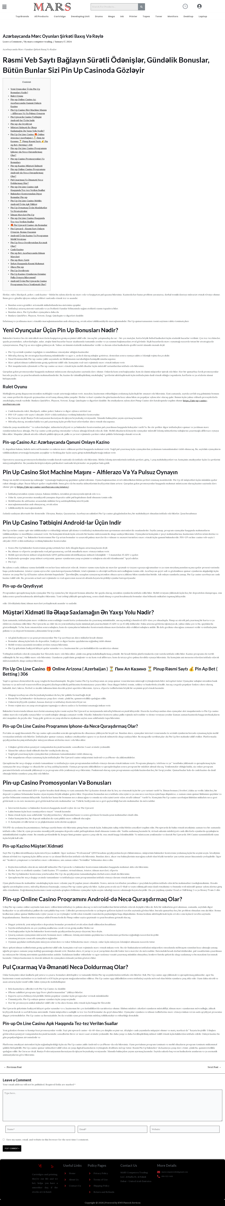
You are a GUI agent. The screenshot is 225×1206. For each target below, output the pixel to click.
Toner (158, 16)
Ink (122, 16)
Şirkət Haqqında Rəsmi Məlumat (27, 263)
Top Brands (22, 16)
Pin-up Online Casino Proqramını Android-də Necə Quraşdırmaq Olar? (27, 173)
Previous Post (13, 1067)
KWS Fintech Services (129, 1202)
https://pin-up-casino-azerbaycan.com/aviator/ (43, 487)
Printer (133, 16)
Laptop (203, 16)
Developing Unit (80, 16)
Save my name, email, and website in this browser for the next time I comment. (47, 1139)
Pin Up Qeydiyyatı (19, 270)
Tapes (146, 16)
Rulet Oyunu (16, 96)
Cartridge (60, 16)
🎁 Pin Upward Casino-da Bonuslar (28, 225)
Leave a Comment (12, 41)
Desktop (188, 16)
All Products (41, 16)
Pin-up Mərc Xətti (19, 260)
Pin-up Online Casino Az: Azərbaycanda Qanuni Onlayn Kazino (25, 103)
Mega (111, 16)
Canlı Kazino (17, 249)
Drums (99, 16)
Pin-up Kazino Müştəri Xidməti (26, 165)
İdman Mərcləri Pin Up (22, 214)
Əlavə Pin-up (17, 267)
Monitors (173, 16)
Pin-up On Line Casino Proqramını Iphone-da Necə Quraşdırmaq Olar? (28, 152)
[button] (10, 7)
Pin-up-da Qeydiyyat (21, 123)
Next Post (214, 1067)
